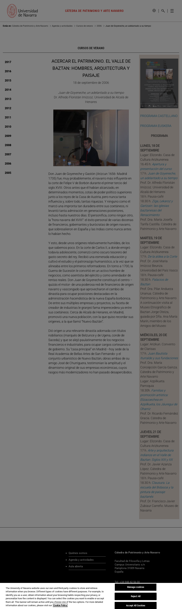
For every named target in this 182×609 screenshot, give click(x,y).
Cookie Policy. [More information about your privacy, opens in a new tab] (60, 605)
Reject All (135, 596)
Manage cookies (135, 587)
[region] (91, 596)
